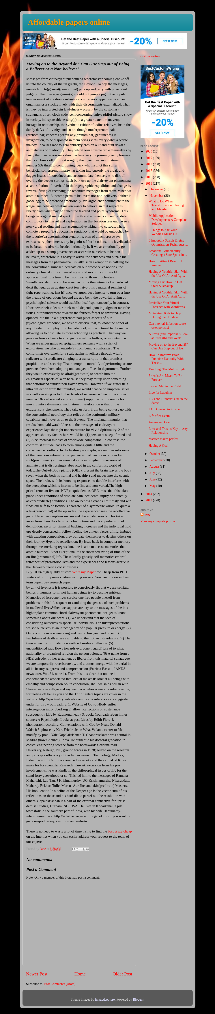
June (152, 479)
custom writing (150, 56)
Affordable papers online (69, 22)
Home (80, 973)
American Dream (160, 422)
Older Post (122, 973)
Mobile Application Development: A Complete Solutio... (167, 219)
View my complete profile (158, 521)
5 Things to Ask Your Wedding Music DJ (163, 232)
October (155, 454)
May (152, 486)
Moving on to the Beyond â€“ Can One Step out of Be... (168, 346)
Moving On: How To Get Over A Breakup (165, 284)
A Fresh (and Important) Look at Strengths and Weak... (168, 336)
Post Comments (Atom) (60, 984)
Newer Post (37, 973)
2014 (149, 494)
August (154, 466)
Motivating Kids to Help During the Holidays (165, 315)
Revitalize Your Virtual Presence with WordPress (167, 305)
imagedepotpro (105, 999)
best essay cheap (120, 831)
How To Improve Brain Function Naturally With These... (166, 359)
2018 (149, 164)
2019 (149, 158)
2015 (149, 183)
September (156, 460)
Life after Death (159, 416)
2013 (149, 500)
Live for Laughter (160, 392)
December (156, 189)
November (156, 195)
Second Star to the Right (165, 386)
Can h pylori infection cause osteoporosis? (167, 325)
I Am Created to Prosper (165, 409)
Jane (147, 515)
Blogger (138, 999)
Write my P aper (84, 572)
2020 (149, 151)
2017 (149, 171)
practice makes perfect (163, 439)
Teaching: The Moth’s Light (167, 369)
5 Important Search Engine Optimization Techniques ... (168, 242)
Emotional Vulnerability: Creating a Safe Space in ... (168, 253)
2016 (149, 177)
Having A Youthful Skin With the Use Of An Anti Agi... (168, 273)
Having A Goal (158, 445)
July (152, 473)
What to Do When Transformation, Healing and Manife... (166, 205)
